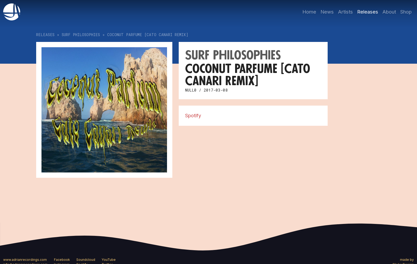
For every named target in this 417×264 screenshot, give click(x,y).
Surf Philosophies (81, 34)
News (327, 12)
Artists (345, 12)
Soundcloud (85, 260)
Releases (367, 12)
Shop (406, 12)
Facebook (62, 260)
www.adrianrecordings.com (25, 260)
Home (309, 12)
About (389, 12)
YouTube (109, 260)
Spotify (193, 115)
